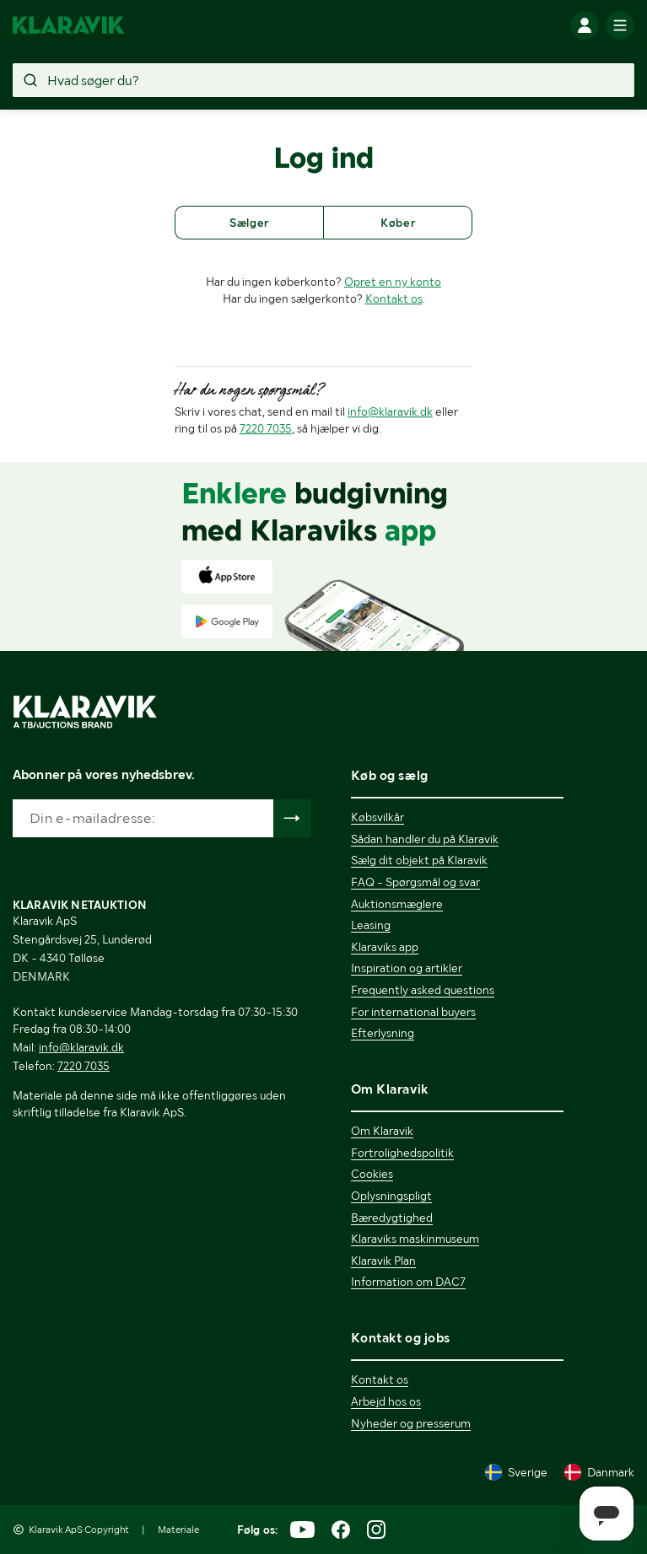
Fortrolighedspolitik (402, 1152)
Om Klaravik (382, 1130)
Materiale (178, 1529)
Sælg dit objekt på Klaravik (419, 860)
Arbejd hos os (386, 1401)
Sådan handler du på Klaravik (425, 839)
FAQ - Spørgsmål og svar (415, 882)
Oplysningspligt (391, 1195)
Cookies (372, 1173)
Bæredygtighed (392, 1217)
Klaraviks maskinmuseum (415, 1238)
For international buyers (413, 1012)
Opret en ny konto (392, 281)
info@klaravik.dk (390, 411)
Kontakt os (394, 298)
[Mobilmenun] (620, 25)
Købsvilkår (377, 817)
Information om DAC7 (408, 1281)
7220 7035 (266, 428)
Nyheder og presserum (411, 1423)
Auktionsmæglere (397, 904)
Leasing (371, 925)
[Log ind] (584, 25)
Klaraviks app (384, 947)
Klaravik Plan (383, 1260)
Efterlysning (382, 1033)
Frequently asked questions (422, 990)
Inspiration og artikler (406, 968)
